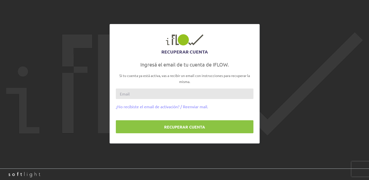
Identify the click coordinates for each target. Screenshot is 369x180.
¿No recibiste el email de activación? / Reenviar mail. (162, 106)
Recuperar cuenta (184, 127)
